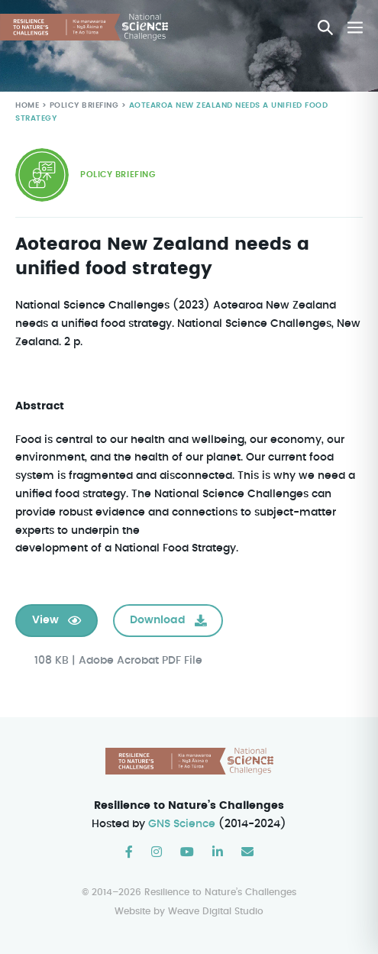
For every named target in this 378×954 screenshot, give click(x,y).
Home (27, 106)
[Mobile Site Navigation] (355, 27)
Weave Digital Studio (215, 911)
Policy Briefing (82, 106)
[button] (325, 27)
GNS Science (182, 825)
